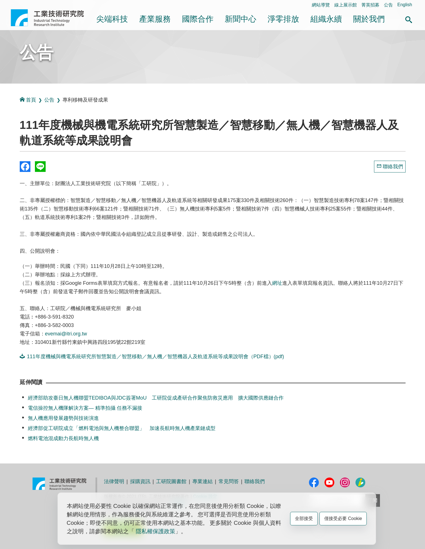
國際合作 (197, 19)
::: (12, 4)
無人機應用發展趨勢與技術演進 (63, 418)
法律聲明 (114, 481)
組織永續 (326, 19)
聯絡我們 (393, 166)
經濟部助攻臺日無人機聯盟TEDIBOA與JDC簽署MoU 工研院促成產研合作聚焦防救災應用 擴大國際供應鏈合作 (156, 398)
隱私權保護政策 (155, 531)
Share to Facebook (25, 166)
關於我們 (369, 19)
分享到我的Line (40, 166)
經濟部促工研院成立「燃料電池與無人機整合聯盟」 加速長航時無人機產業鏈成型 (121, 428)
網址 (277, 283)
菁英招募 (370, 5)
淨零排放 (283, 19)
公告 (388, 5)
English (404, 4)
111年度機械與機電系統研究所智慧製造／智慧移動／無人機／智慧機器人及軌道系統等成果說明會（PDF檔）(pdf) (152, 356)
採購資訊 (140, 481)
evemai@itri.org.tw (66, 334)
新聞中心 (240, 19)
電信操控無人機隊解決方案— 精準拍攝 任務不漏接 (85, 408)
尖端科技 (112, 19)
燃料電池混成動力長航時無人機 (63, 438)
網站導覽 (321, 5)
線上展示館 (345, 5)
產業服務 (155, 19)
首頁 (28, 100)
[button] (408, 18)
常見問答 (229, 481)
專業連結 (202, 481)
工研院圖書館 (171, 481)
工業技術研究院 (51, 17)
